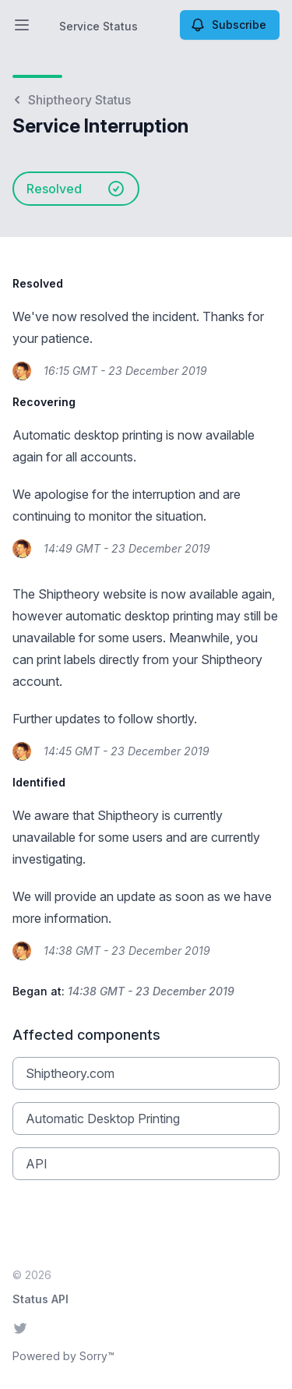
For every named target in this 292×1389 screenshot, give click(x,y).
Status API (40, 1299)
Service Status (98, 26)
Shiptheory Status (71, 100)
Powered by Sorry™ (63, 1355)
